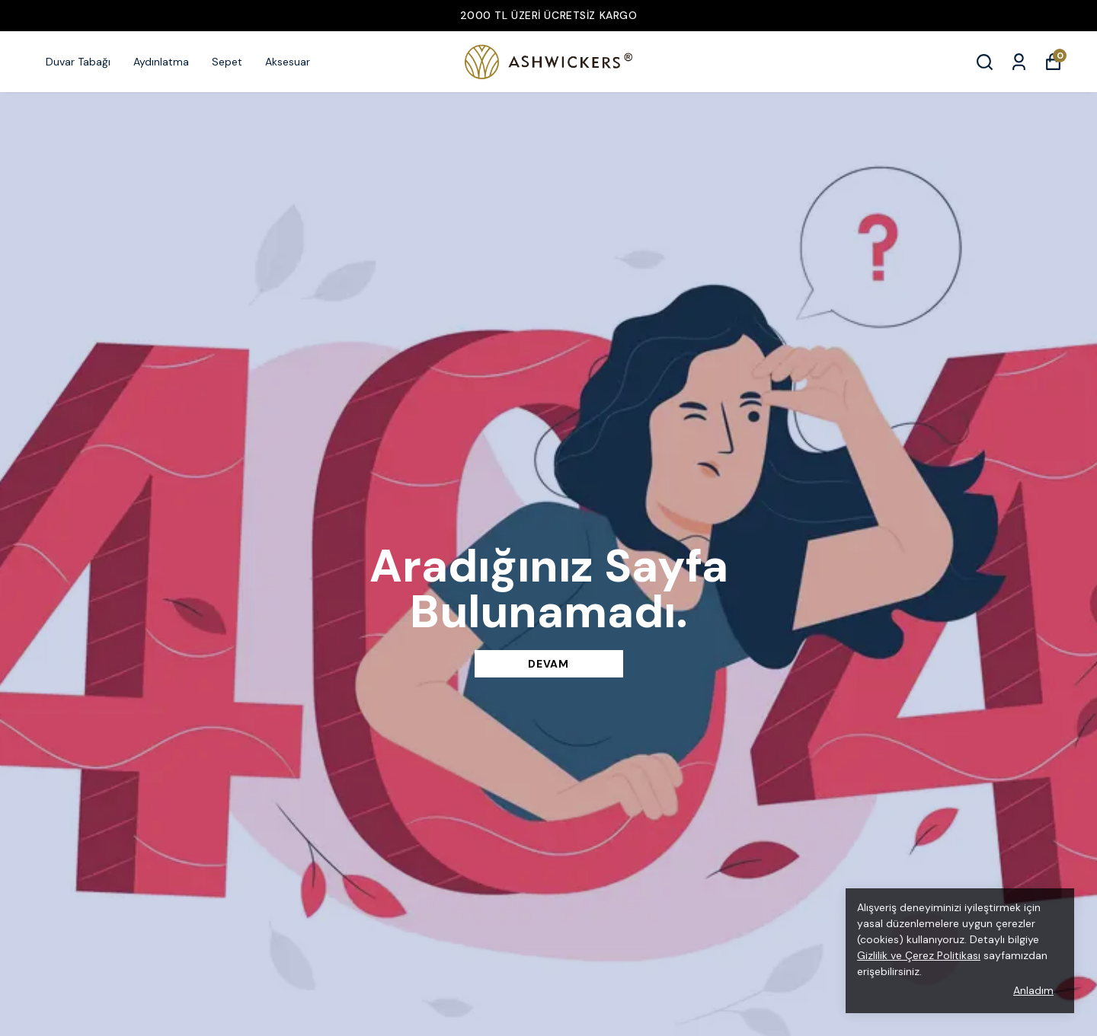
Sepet (227, 62)
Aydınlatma (161, 62)
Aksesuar (287, 62)
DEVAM (548, 664)
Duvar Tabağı (78, 62)
